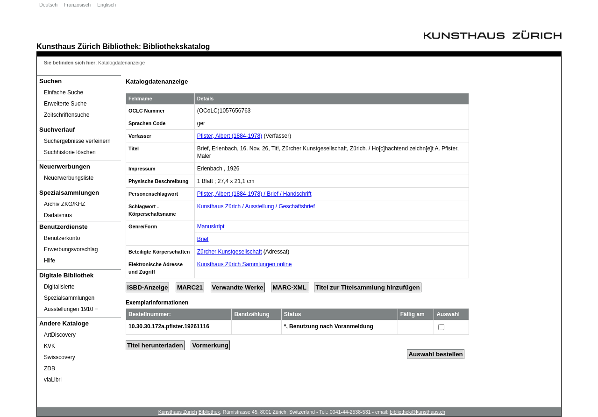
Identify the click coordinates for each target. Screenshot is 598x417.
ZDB (49, 368)
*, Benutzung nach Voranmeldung (328, 326)
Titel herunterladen (155, 345)
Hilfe (49, 260)
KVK (49, 346)
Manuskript (211, 226)
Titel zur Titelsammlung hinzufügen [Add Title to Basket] (367, 287)
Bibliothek (120, 46)
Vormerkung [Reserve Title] (210, 345)
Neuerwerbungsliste (68, 178)
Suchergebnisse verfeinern (77, 141)
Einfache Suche (63, 92)
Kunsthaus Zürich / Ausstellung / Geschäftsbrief (256, 206)
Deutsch (48, 4)
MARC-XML (290, 287)
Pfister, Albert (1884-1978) (229, 136)
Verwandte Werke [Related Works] (237, 287)
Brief (203, 239)
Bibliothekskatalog (176, 46)
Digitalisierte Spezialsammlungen (69, 292)
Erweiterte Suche (65, 103)
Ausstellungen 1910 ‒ (71, 309)
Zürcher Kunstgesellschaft (229, 251)
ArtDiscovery (60, 335)
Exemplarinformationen (157, 302)
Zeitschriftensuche (66, 115)
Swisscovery (59, 357)
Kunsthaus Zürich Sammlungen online (244, 264)
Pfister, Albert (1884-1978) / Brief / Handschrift (254, 194)
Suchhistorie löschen (70, 152)
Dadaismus (58, 215)
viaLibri (53, 379)
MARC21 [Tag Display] (190, 287)
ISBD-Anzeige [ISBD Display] (147, 287)
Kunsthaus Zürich (68, 46)
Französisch (77, 4)
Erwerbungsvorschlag (71, 249)
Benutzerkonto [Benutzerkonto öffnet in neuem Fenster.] (62, 238)
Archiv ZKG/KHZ (64, 204)
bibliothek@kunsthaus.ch (417, 412)
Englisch (106, 4)
